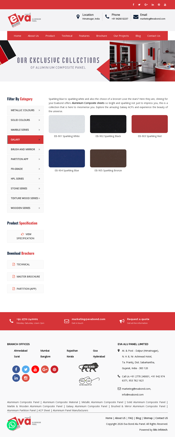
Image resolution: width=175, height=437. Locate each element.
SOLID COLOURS (20, 120)
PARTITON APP (19, 159)
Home (17, 35)
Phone (116, 15)
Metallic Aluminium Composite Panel (102, 402)
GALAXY (15, 139)
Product (50, 35)
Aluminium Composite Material (60, 402)
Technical (67, 35)
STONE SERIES (19, 188)
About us (33, 35)
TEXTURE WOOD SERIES (24, 198)
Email (143, 15)
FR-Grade (17, 168)
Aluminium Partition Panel (21, 410)
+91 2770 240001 (27, 319)
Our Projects (121, 35)
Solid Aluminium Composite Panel (146, 402)
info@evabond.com (133, 394)
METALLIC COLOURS (22, 110)
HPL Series (17, 178)
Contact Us (153, 35)
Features (84, 35)
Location (87, 15)
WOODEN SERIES (20, 208)
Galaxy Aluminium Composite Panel (86, 406)
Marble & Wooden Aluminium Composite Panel (34, 406)
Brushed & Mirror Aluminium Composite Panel (138, 406)
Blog (138, 35)
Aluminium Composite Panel (23, 402)
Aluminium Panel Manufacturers (70, 410)
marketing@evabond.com (88, 319)
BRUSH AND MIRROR (23, 149)
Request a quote (138, 319)
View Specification (25, 236)
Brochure (101, 35)
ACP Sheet (44, 410)
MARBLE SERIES (20, 129)
